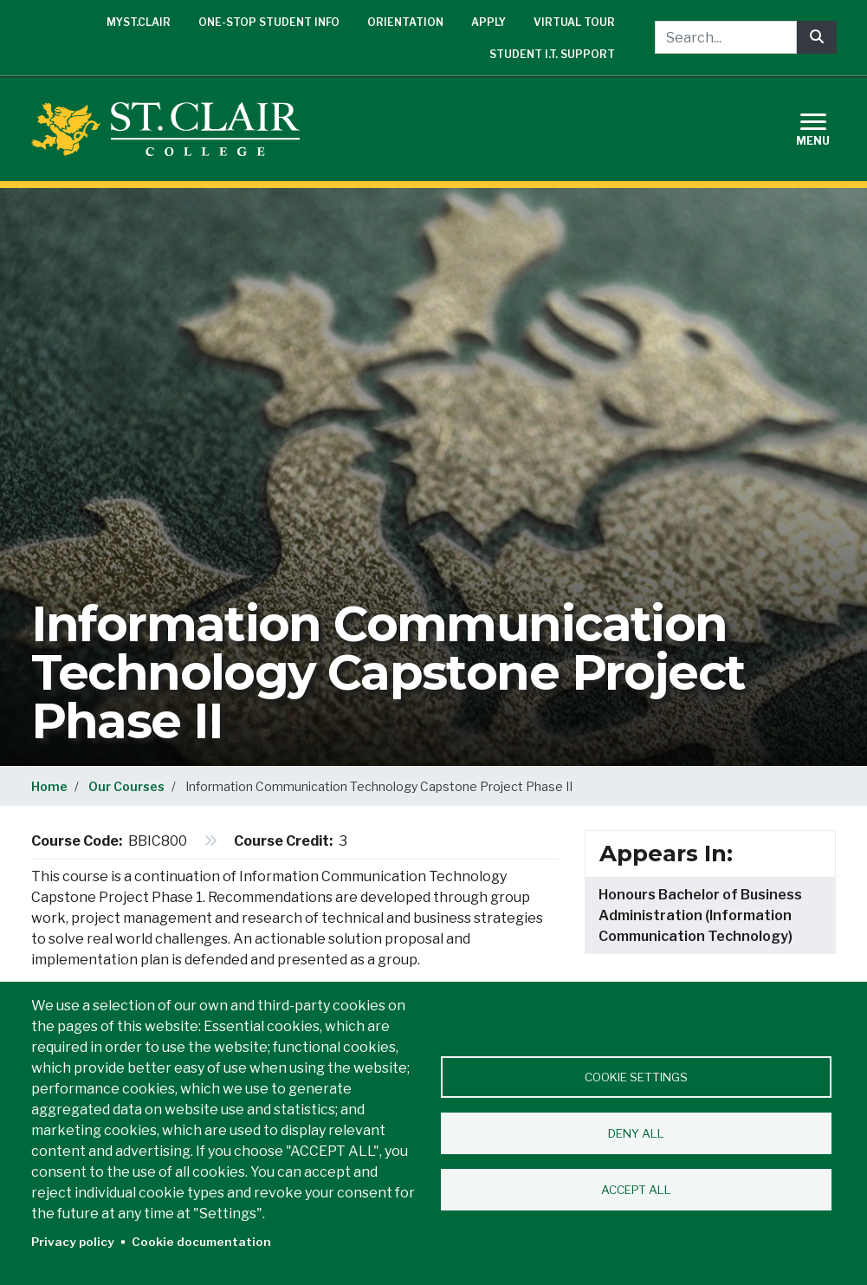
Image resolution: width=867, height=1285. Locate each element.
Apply (488, 22)
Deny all (636, 1133)
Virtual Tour (574, 22)
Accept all (636, 1190)
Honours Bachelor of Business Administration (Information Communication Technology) (700, 915)
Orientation (405, 22)
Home (49, 786)
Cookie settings (636, 1077)
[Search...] (726, 37)
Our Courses (126, 786)
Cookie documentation (201, 1242)
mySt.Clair (139, 22)
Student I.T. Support (552, 54)
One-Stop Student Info (269, 22)
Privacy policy (72, 1242)
